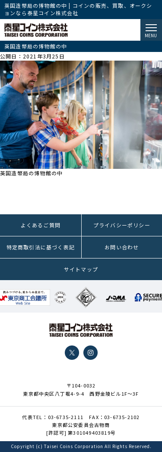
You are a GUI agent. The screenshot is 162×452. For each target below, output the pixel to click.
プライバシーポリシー (121, 225)
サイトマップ (81, 269)
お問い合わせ (122, 247)
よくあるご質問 (40, 225)
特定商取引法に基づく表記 (40, 247)
